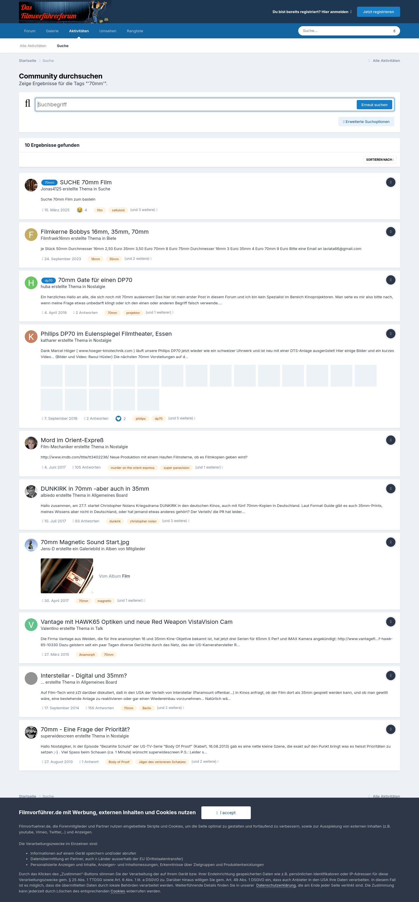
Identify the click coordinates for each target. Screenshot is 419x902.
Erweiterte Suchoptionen (366, 121)
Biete (111, 238)
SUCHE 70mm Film (86, 182)
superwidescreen (57, 735)
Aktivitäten (79, 33)
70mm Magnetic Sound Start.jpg (85, 542)
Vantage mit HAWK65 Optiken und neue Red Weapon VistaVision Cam (136, 621)
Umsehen (108, 30)
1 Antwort (89, 761)
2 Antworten (85, 312)
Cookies (118, 891)
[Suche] (331, 30)
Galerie (52, 30)
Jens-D (48, 548)
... (42, 682)
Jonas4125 (51, 188)
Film (126, 576)
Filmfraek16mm (55, 238)
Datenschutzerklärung (276, 885)
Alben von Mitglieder (125, 548)
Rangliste (135, 30)
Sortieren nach (380, 159)
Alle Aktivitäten (33, 45)
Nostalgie (96, 286)
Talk (99, 628)
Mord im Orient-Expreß (72, 440)
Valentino (49, 628)
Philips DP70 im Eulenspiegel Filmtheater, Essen (106, 333)
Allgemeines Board (109, 495)
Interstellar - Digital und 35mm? (84, 675)
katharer (49, 340)
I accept (226, 812)
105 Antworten (86, 467)
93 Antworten (85, 521)
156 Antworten (100, 707)
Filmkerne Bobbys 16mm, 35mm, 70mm (95, 231)
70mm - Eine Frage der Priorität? (85, 729)
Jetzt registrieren (378, 11)
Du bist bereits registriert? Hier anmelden (312, 11)
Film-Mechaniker (57, 446)
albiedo (48, 495)
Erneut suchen (374, 104)
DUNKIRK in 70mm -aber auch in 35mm (95, 488)
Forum (29, 30)
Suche (62, 45)
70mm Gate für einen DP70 (95, 279)
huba (45, 286)
